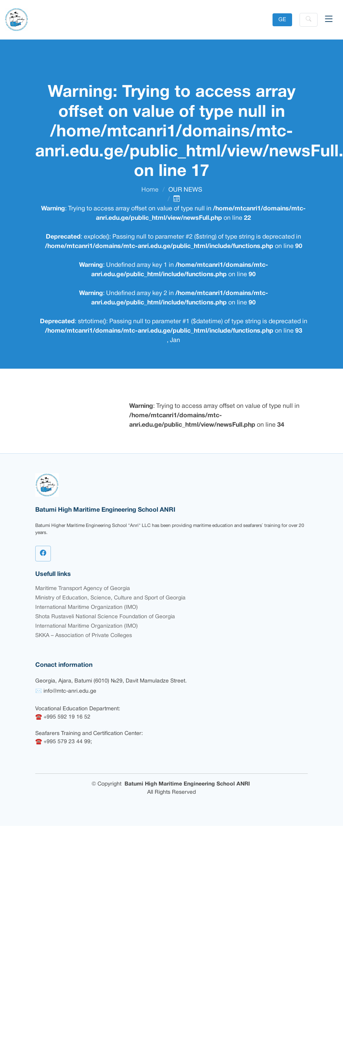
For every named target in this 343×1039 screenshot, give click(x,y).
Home (150, 190)
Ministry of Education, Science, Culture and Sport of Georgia (110, 598)
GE (282, 19)
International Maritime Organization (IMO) (86, 607)
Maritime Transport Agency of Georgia (82, 588)
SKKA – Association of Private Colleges (83, 635)
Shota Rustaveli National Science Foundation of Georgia (105, 616)
